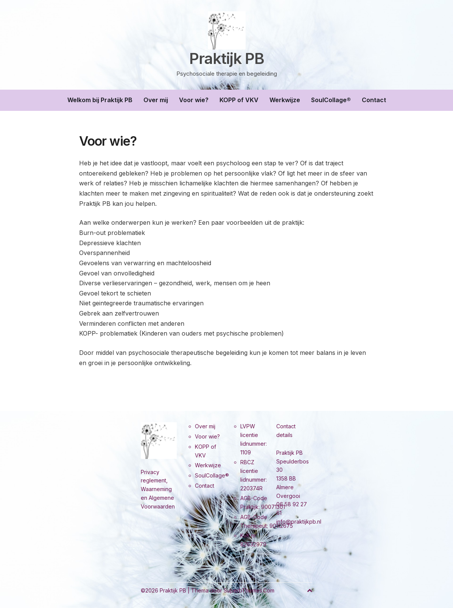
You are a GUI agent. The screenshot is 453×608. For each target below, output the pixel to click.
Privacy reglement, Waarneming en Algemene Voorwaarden (158, 489)
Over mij (155, 100)
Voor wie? (194, 100)
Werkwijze (284, 100)
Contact (374, 100)
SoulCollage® (331, 100)
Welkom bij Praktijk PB (99, 100)
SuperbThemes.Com (249, 590)
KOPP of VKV (238, 100)
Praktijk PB (226, 59)
